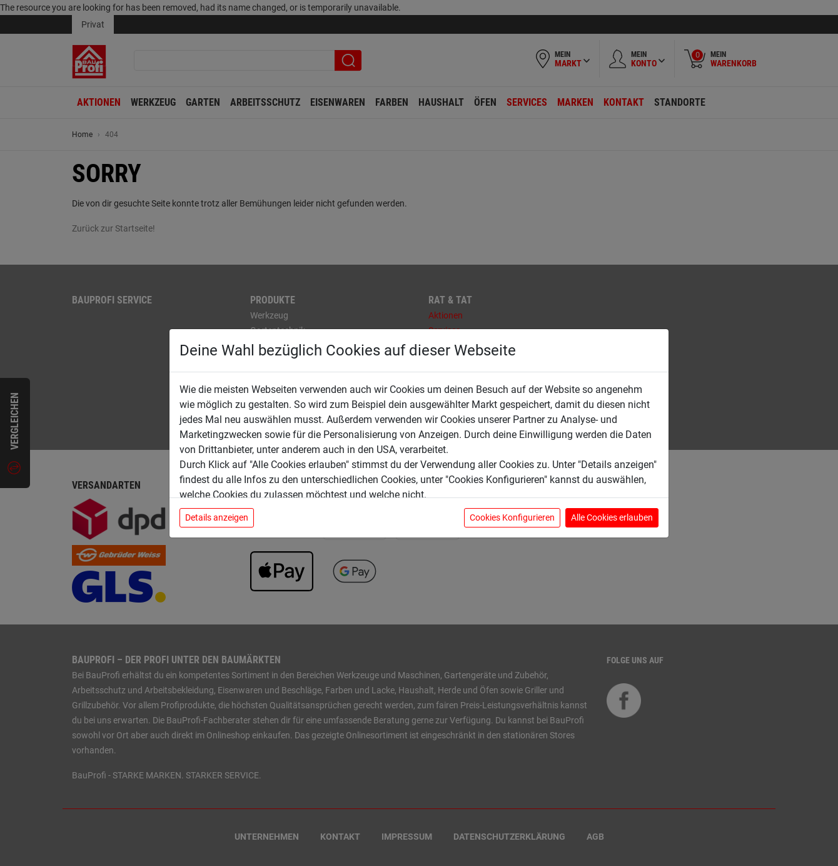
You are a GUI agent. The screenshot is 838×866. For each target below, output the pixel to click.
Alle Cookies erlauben (612, 517)
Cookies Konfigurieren (512, 517)
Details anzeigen (216, 517)
